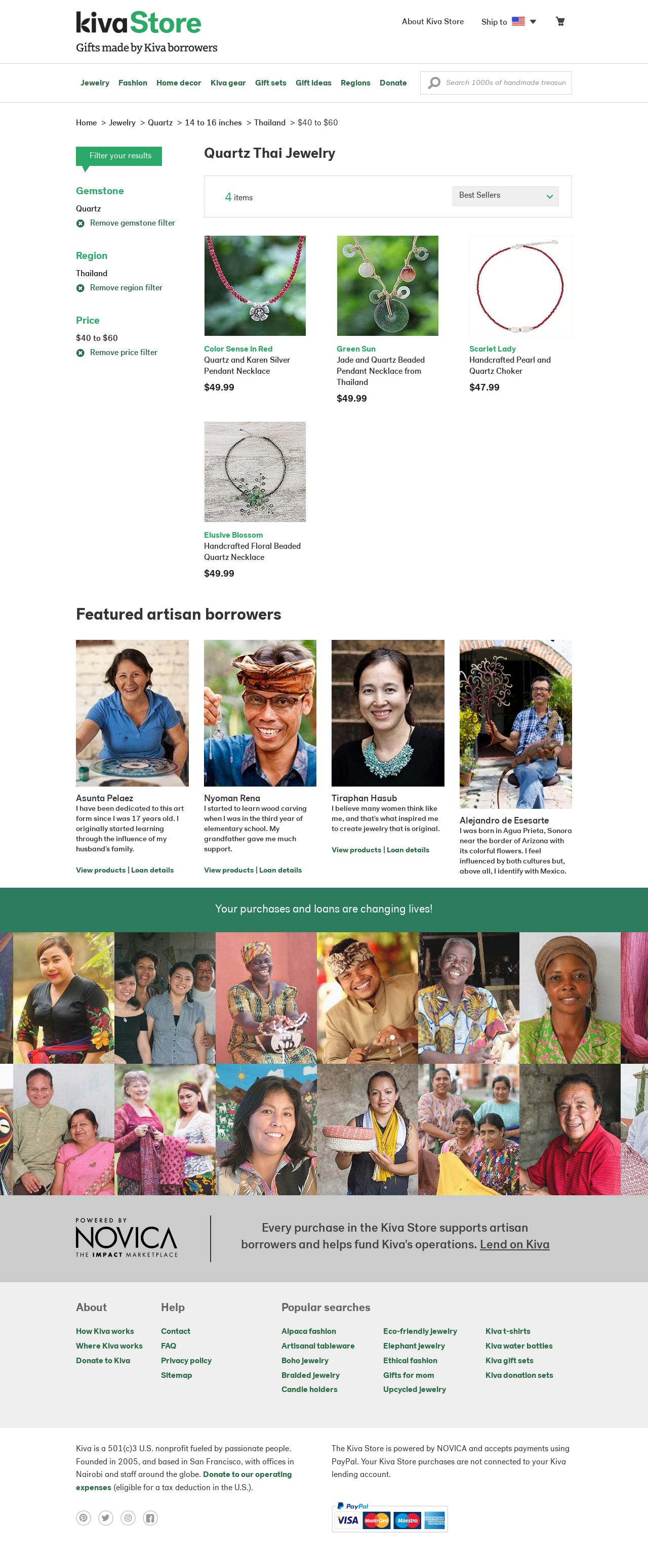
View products (101, 871)
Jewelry (94, 83)
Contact (175, 1332)
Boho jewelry (305, 1361)
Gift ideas (314, 83)
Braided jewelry (310, 1376)
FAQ (168, 1346)
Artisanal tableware (318, 1346)
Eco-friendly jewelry (420, 1332)
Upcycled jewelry (414, 1390)
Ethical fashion (410, 1361)
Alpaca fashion (308, 1332)
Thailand (91, 274)
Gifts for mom (408, 1376)
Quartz (88, 209)
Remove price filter (116, 353)
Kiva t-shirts (508, 1332)
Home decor (178, 83)
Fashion (132, 83)
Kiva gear (228, 83)
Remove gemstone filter (125, 224)
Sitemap (176, 1376)
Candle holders (309, 1390)
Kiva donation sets (519, 1376)
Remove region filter (119, 288)
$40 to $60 (97, 339)
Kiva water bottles (519, 1346)
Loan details (152, 871)
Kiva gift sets (509, 1361)
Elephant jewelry (414, 1346)
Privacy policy (186, 1361)
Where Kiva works (109, 1346)
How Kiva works (105, 1332)
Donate (393, 83)
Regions (356, 83)
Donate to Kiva (103, 1361)
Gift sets (271, 83)
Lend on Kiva (515, 1245)
